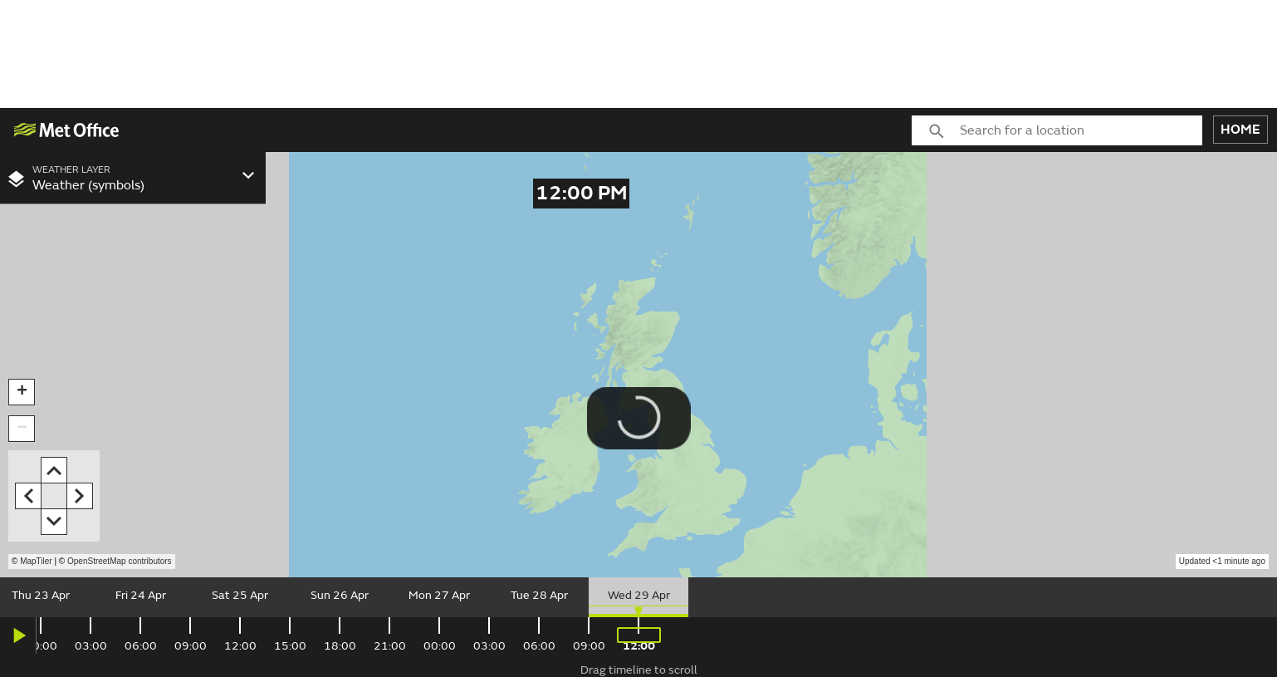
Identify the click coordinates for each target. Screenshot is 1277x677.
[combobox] (1081, 130)
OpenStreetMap (119, 561)
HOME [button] (1240, 129)
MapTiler (36, 561)
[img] (67, 130)
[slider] (638, 597)
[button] (21, 392)
